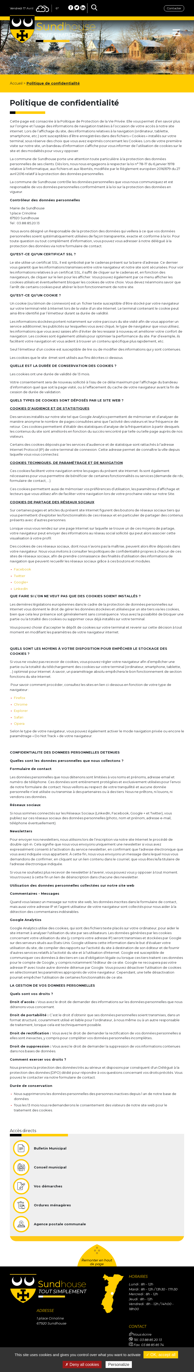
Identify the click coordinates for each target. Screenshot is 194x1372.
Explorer (21, 711)
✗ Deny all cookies (82, 1364)
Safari (18, 717)
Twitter (19, 576)
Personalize (118, 1364)
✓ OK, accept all (161, 1355)
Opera (19, 723)
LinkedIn (21, 589)
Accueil (16, 83)
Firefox (19, 698)
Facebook (22, 569)
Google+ (21, 582)
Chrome (21, 704)
